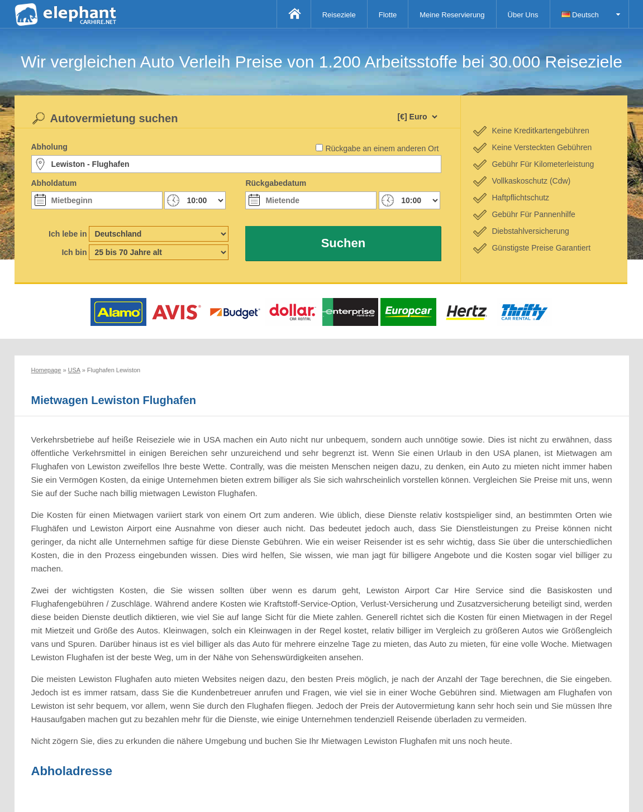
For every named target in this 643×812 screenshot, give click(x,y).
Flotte (388, 15)
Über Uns (523, 15)
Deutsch (580, 15)
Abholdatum (54, 183)
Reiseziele (339, 15)
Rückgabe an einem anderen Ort (382, 148)
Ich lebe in (68, 233)
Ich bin (74, 252)
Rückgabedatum (275, 183)
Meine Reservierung (452, 15)
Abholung (49, 146)
